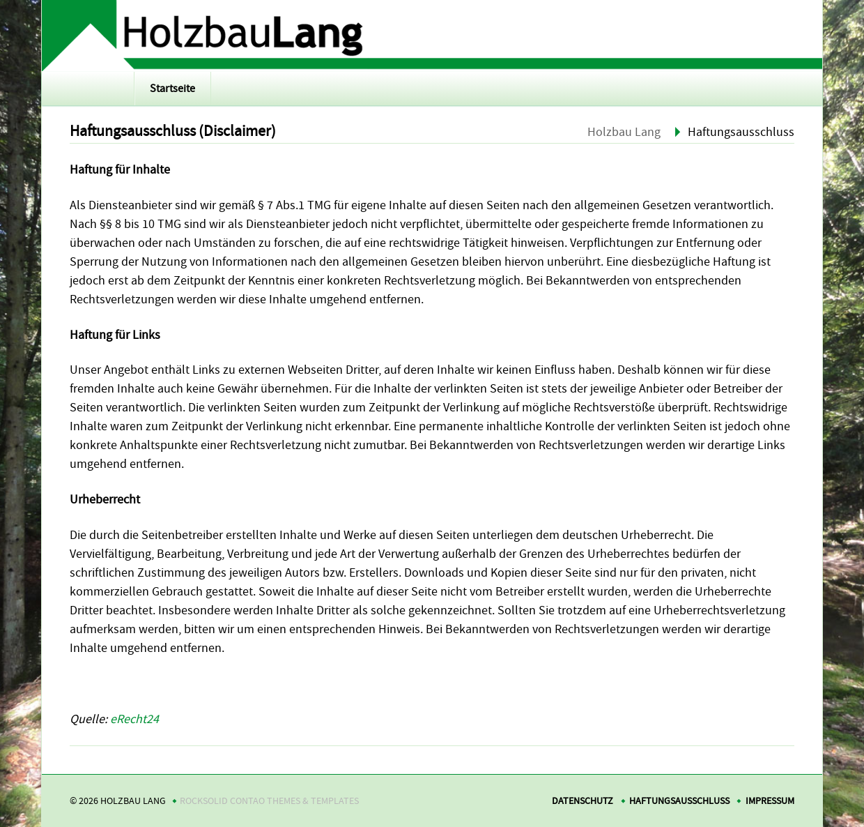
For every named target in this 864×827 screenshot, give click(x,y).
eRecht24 (134, 719)
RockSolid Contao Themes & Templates (269, 800)
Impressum (770, 800)
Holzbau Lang (624, 132)
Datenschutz (582, 800)
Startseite (172, 89)
